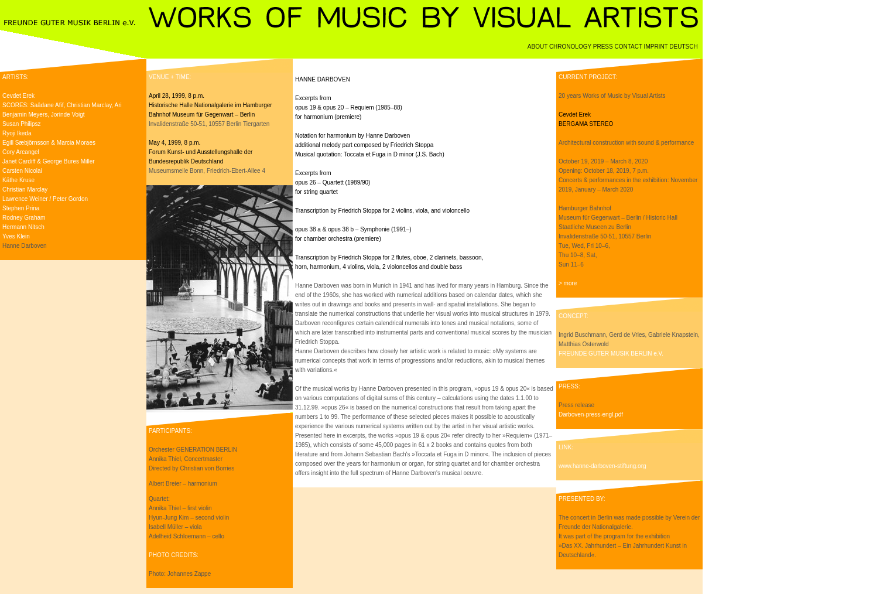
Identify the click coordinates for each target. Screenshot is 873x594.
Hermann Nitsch (23, 227)
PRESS (604, 46)
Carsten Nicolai (22, 171)
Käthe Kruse (18, 180)
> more (568, 283)
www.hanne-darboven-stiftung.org (602, 466)
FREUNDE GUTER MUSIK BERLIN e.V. (611, 353)
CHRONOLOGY (571, 46)
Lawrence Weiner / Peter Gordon (45, 199)
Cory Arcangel (20, 152)
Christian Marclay (24, 189)
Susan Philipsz (21, 124)
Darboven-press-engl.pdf (591, 414)
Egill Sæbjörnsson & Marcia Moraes (48, 142)
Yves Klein (16, 236)
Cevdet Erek (18, 96)
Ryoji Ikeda (16, 133)
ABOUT (538, 46)
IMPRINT (657, 46)
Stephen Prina (20, 208)
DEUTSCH (686, 46)
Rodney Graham (23, 217)
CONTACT (628, 46)
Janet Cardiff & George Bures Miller (48, 161)
